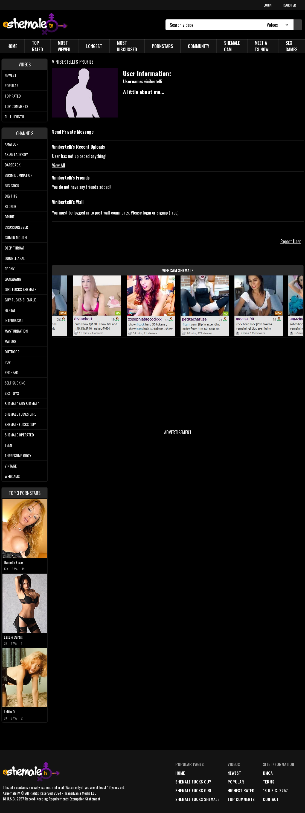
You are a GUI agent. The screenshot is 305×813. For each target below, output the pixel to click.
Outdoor (12, 351)
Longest (94, 46)
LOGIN (268, 5)
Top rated (13, 96)
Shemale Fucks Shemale (197, 799)
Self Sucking (15, 383)
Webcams (12, 476)
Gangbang (13, 279)
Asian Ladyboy (16, 154)
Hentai (10, 310)
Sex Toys (12, 393)
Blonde (10, 206)
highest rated (241, 790)
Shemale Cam (232, 46)
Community (198, 46)
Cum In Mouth (16, 237)
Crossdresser (16, 227)
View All (58, 165)
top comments (241, 799)
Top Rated (37, 46)
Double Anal (15, 258)
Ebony (9, 268)
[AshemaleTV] (35, 25)
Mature (10, 341)
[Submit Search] (298, 24)
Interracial (14, 320)
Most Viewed (64, 46)
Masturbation (16, 331)
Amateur (11, 144)
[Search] (217, 25)
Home (12, 46)
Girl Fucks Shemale (20, 289)
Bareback (13, 165)
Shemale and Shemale (22, 403)
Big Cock (12, 185)
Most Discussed (127, 46)
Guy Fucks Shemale (20, 300)
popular (236, 782)
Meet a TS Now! (262, 46)
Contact (271, 799)
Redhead (11, 372)
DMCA (268, 773)
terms (268, 782)
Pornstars (162, 46)
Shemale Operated (19, 435)
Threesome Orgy (18, 455)
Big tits (11, 196)
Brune (9, 216)
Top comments (16, 106)
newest (234, 773)
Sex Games (292, 46)
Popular (11, 85)
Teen (8, 445)
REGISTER (289, 5)
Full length (14, 116)
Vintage (11, 466)
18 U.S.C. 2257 (275, 790)
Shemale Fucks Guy (20, 424)
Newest (10, 75)
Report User (290, 241)
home (180, 773)
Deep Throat (15, 248)
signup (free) (167, 212)
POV (8, 362)
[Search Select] (276, 24)
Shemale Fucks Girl (20, 414)
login (147, 212)
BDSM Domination (18, 175)
